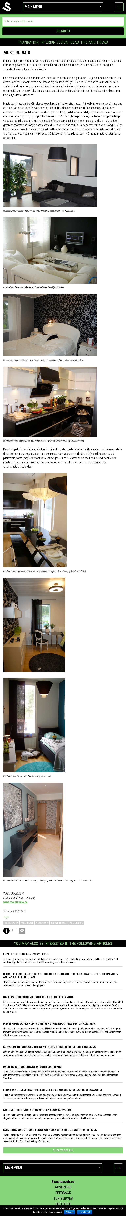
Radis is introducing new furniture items (32, 1067)
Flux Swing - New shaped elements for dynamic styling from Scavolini (52, 1090)
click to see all (63, 1150)
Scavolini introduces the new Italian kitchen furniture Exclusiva (49, 1047)
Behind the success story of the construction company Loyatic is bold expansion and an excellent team (60, 975)
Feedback (63, 1193)
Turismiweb (63, 1198)
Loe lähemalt (84, 1212)
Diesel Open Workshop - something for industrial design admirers (49, 1023)
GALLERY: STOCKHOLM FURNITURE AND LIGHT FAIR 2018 (38, 997)
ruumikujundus (59, 923)
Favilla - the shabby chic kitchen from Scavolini (37, 1110)
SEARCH (63, 31)
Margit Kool (27, 923)
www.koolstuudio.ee (15, 902)
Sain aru (69, 1212)
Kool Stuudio (76, 923)
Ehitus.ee (63, 1204)
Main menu (63, 7)
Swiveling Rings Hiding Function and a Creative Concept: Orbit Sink (50, 1130)
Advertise (63, 1187)
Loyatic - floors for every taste (25, 954)
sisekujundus (11, 923)
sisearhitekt (42, 923)
